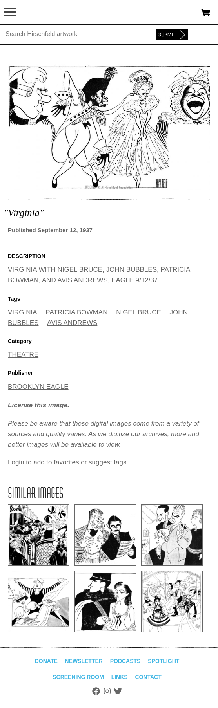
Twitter (118, 691)
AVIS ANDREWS (72, 323)
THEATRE (23, 354)
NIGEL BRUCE (138, 312)
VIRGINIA (22, 312)
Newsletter (83, 661)
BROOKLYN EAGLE (38, 386)
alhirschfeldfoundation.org (33, 12)
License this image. (38, 405)
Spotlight (163, 661)
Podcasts (125, 661)
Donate (46, 661)
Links (119, 677)
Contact (148, 677)
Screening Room (78, 677)
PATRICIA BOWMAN (76, 312)
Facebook (96, 691)
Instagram (107, 691)
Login (16, 462)
